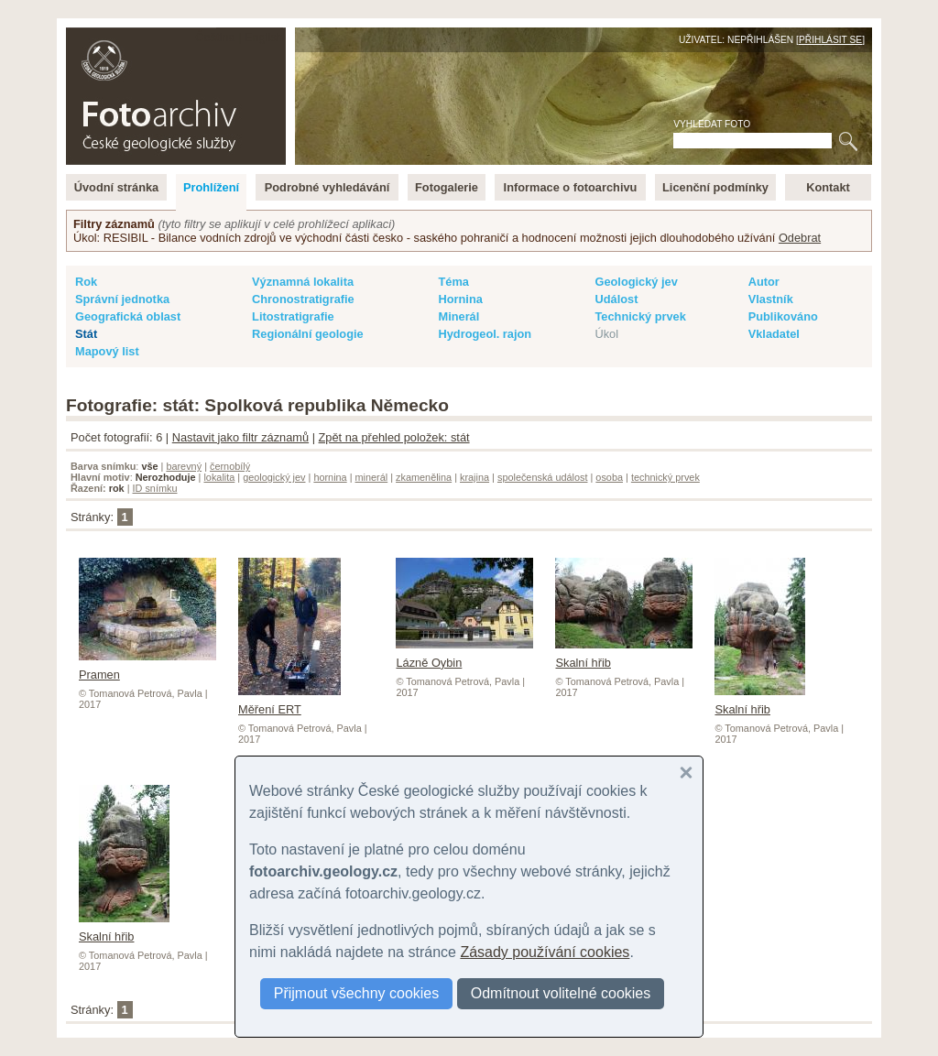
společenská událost (542, 477)
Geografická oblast (127, 316)
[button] (686, 773)
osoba (609, 477)
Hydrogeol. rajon (484, 334)
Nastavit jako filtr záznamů (240, 437)
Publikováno (783, 316)
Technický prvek (639, 316)
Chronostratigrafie (303, 299)
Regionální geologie (308, 334)
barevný (184, 466)
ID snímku (155, 488)
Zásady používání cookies (544, 952)
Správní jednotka (122, 299)
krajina (474, 477)
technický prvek (665, 477)
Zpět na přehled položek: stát (394, 437)
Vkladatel (774, 334)
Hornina (460, 299)
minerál (371, 477)
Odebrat (800, 238)
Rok (86, 281)
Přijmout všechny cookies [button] (357, 993)
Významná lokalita (303, 281)
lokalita (218, 477)
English (264, 37)
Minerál (458, 316)
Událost (616, 299)
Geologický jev (635, 281)
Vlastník (770, 299)
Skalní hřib (759, 702)
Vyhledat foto (711, 124)
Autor (764, 281)
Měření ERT (289, 702)
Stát (86, 334)
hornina (329, 477)
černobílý (230, 466)
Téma (453, 281)
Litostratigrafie (293, 316)
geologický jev (274, 477)
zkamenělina (424, 477)
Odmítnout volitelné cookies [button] (561, 993)
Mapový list (107, 351)
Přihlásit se (830, 40)
